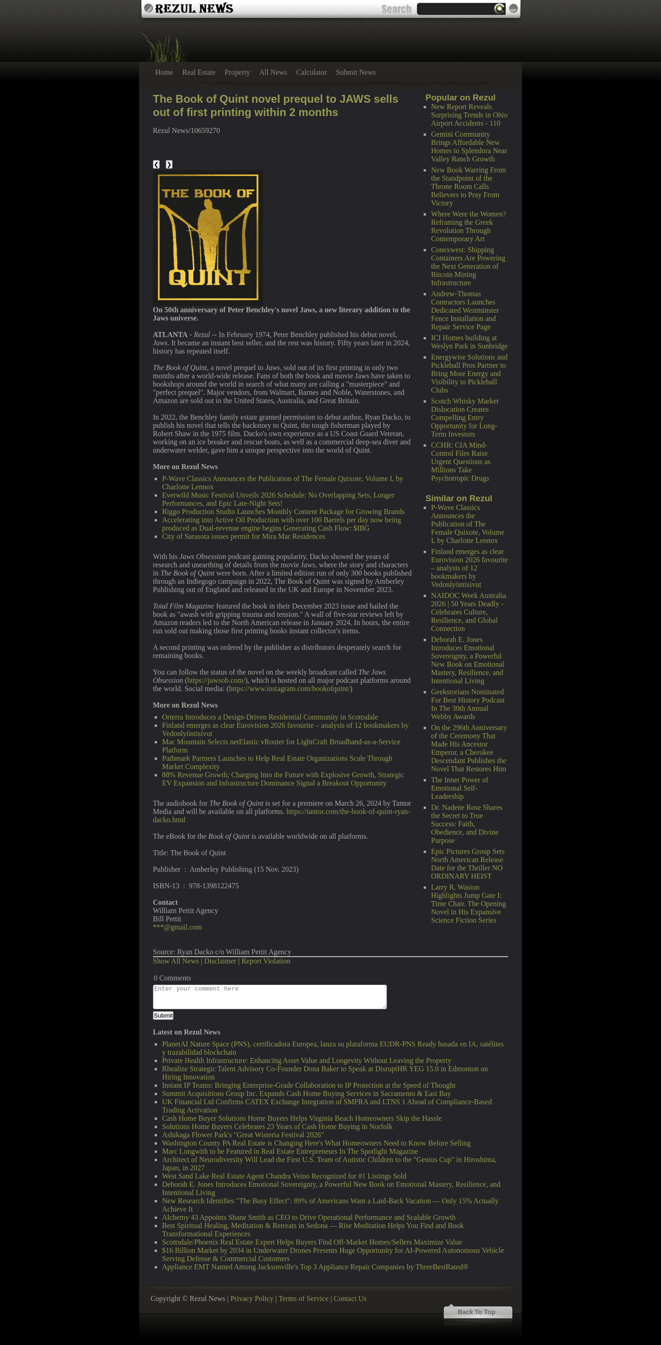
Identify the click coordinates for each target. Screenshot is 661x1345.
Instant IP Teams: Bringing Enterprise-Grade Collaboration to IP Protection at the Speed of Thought (308, 1085)
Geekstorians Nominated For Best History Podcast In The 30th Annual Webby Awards (467, 704)
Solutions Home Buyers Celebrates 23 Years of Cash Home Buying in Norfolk (277, 1126)
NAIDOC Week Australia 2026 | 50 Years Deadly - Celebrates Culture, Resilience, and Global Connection (468, 612)
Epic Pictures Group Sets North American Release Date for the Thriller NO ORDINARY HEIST (467, 863)
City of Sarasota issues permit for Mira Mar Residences (243, 536)
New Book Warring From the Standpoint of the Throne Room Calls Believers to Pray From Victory (468, 186)
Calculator (312, 72)
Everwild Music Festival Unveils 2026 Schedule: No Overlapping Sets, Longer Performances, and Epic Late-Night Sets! (278, 499)
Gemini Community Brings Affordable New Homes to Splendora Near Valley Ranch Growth (469, 146)
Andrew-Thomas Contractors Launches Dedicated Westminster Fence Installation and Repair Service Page (465, 310)
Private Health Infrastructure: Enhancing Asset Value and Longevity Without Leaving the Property (306, 1060)
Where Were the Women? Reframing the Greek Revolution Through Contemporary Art (468, 226)
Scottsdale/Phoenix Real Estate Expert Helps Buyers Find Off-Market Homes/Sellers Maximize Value (312, 1242)
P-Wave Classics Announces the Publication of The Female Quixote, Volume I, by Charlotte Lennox (467, 524)
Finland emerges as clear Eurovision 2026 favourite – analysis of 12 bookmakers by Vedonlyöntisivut (469, 568)
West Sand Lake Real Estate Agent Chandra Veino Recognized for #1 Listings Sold (284, 1176)
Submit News (356, 72)
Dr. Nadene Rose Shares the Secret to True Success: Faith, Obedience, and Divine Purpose (467, 823)
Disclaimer (220, 961)
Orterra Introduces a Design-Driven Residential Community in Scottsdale (270, 717)
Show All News (176, 961)
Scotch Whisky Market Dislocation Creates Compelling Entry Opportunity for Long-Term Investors (465, 417)
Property (237, 72)
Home (164, 72)
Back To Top (476, 1312)
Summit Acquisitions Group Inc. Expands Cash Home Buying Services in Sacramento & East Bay (306, 1093)
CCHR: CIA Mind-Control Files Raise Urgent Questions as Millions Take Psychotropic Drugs (460, 461)
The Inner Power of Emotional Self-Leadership (459, 788)
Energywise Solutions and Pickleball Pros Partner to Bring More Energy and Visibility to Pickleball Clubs (469, 373)
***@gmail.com (177, 927)
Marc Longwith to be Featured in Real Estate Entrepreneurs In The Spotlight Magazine (290, 1151)
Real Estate (198, 72)
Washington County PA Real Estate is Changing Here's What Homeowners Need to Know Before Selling (316, 1143)
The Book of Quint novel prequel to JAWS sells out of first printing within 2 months (275, 105)
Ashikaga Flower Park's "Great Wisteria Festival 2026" (243, 1135)
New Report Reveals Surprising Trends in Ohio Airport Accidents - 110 (469, 115)
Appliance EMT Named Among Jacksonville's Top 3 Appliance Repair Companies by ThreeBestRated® (315, 1267)
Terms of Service (304, 1298)
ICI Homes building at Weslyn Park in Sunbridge (469, 342)
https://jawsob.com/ (216, 680)
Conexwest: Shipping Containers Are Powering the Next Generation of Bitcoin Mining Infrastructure (468, 266)
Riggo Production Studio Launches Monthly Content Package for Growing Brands (283, 511)
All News (273, 72)
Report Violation (266, 961)
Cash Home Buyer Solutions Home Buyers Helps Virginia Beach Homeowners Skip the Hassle (302, 1118)
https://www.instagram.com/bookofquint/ (289, 688)
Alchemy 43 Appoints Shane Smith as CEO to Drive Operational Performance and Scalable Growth (308, 1217)
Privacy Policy (252, 1298)
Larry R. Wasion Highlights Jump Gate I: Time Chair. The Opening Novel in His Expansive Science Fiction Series (468, 903)
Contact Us (350, 1298)
